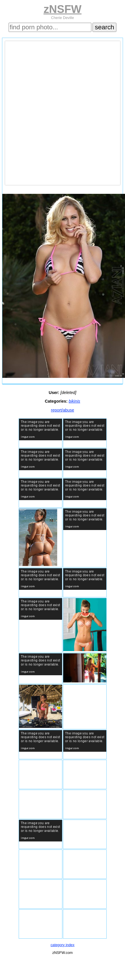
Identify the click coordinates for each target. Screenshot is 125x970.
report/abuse (62, 410)
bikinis (74, 401)
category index (62, 945)
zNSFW (62, 9)
